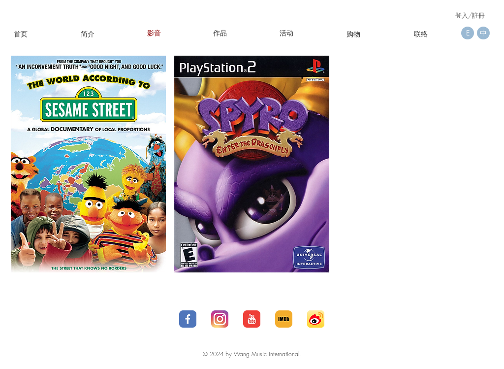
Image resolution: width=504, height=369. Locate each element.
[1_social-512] (187, 319)
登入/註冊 (470, 15)
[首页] (20, 34)
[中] (483, 33)
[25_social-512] (219, 319)
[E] (467, 33)
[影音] (154, 32)
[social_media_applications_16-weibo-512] (315, 319)
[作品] (220, 32)
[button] (286, 32)
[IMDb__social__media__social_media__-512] (283, 319)
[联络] (420, 34)
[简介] (87, 33)
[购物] (353, 34)
